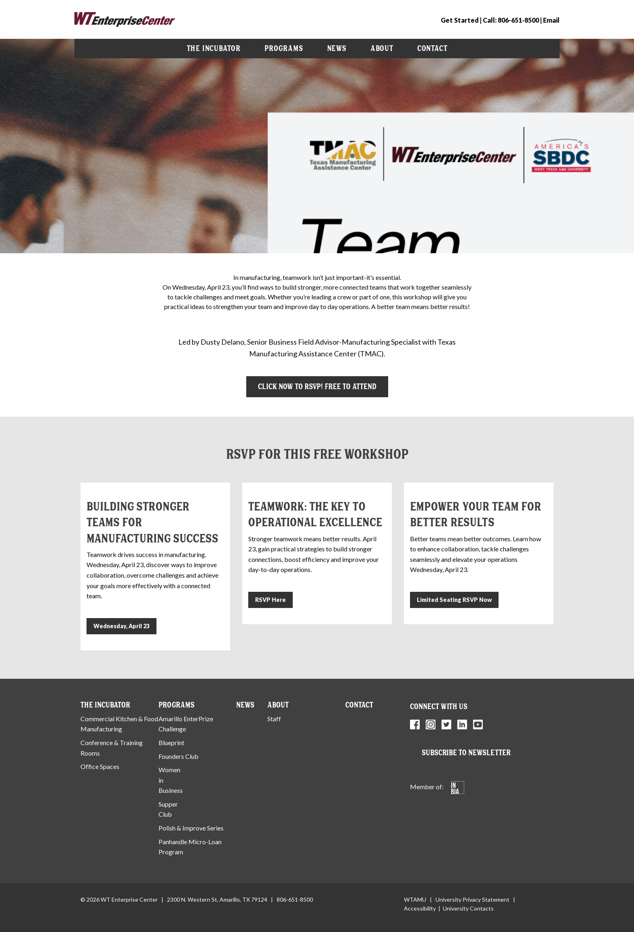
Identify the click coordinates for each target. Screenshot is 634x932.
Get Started (460, 20)
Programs (283, 48)
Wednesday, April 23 (121, 626)
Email (551, 20)
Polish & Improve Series (191, 828)
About (381, 48)
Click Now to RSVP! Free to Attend (317, 386)
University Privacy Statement (472, 899)
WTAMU (415, 899)
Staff (274, 718)
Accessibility (420, 908)
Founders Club (178, 756)
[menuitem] (213, 48)
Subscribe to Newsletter (466, 752)
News (337, 48)
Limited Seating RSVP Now (454, 599)
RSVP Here (270, 599)
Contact (432, 48)
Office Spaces (99, 766)
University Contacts (468, 908)
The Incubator (214, 48)
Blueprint (171, 742)
